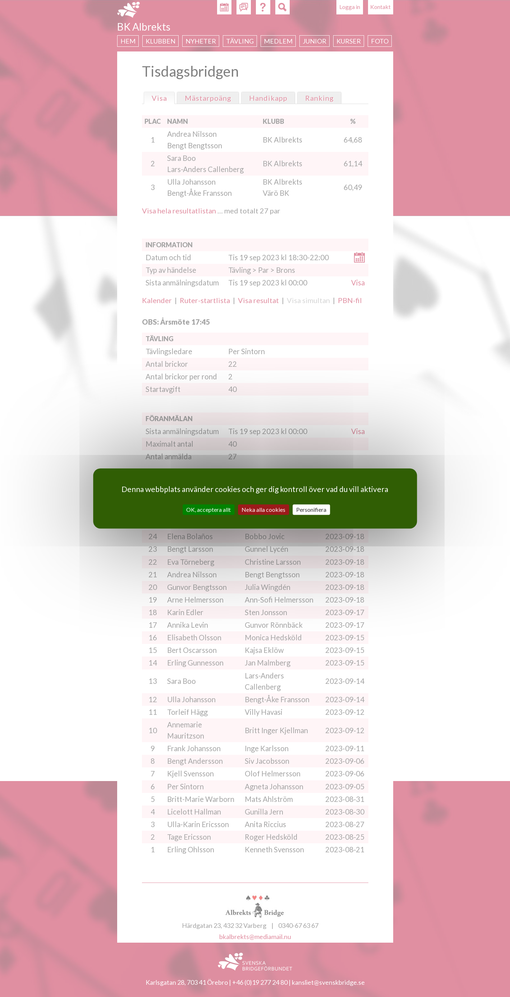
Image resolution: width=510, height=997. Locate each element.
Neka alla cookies (263, 509)
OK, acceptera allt (208, 509)
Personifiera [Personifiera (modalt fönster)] (311, 509)
